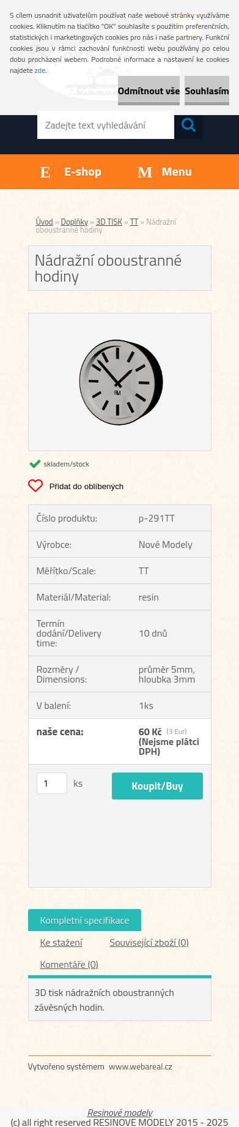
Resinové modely (119, 1112)
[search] (188, 125)
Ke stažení (61, 942)
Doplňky (75, 221)
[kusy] (52, 783)
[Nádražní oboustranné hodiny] (120, 318)
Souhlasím (207, 90)
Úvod (44, 221)
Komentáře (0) (69, 964)
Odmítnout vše (149, 90)
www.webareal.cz (140, 1066)
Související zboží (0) (148, 942)
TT (134, 221)
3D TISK (109, 221)
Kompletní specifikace (85, 920)
